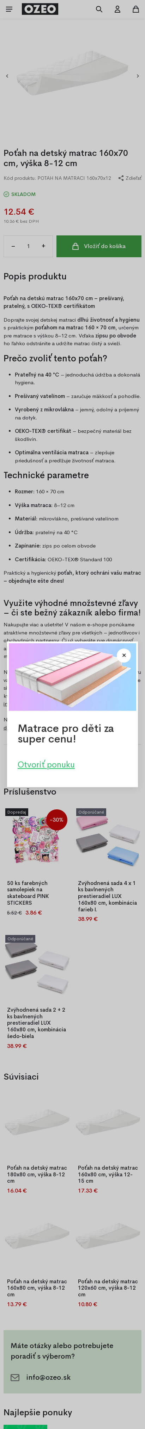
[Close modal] (124, 656)
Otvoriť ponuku (46, 765)
